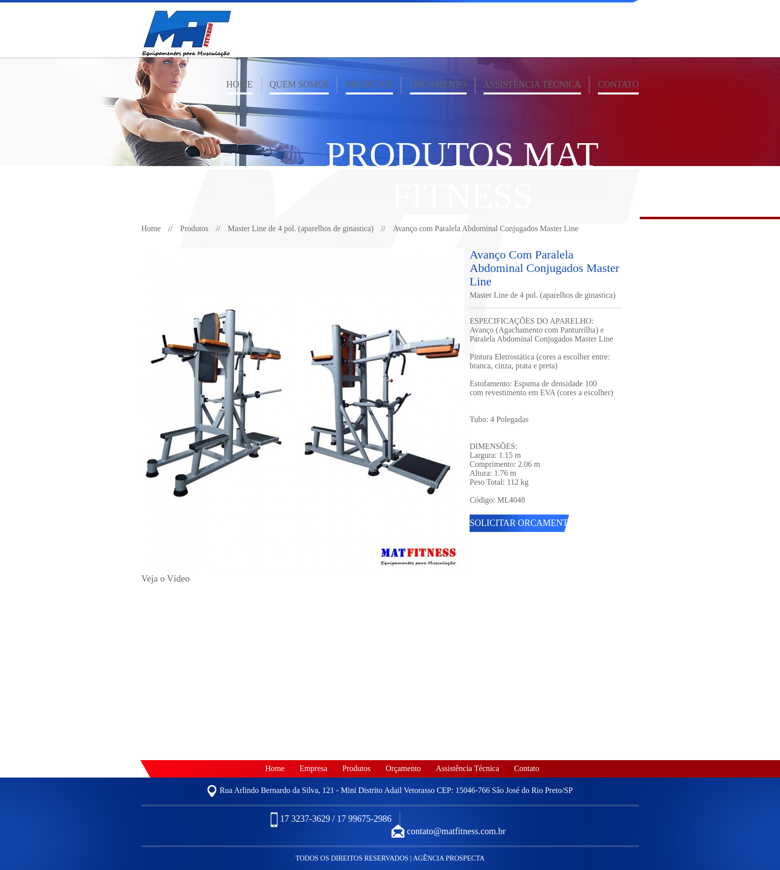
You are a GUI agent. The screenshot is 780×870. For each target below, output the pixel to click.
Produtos (369, 84)
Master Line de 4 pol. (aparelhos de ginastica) (301, 228)
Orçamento (438, 84)
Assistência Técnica (532, 84)
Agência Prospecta (449, 858)
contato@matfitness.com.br (448, 832)
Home (239, 84)
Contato (618, 84)
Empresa (313, 768)
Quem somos (299, 84)
